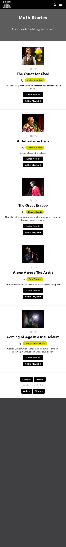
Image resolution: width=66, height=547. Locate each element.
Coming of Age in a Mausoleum (33, 337)
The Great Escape (33, 205)
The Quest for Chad (33, 74)
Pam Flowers (35, 279)
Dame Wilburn (35, 147)
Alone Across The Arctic (33, 272)
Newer (40, 379)
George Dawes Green (35, 343)
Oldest (39, 391)
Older (26, 391)
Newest (26, 379)
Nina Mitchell (35, 212)
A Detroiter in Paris (33, 141)
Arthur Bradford (35, 80)
